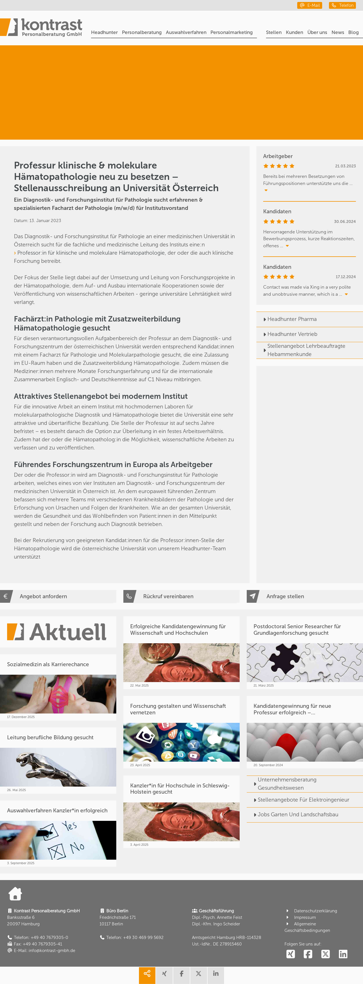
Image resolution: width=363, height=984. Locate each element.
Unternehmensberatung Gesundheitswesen (281, 783)
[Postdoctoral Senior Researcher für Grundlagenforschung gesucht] (305, 652)
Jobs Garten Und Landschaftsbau (292, 814)
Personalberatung (142, 32)
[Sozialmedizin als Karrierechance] (58, 687)
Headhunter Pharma (286, 319)
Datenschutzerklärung (310, 910)
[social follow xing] (290, 954)
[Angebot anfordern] (58, 596)
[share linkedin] (216, 975)
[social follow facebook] (308, 954)
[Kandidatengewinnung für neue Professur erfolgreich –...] (305, 732)
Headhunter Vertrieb (286, 334)
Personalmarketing (231, 32)
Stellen (274, 32)
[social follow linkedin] (343, 954)
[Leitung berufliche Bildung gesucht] (58, 760)
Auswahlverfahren (186, 32)
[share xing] (164, 975)
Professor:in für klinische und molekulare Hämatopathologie (91, 253)
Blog (353, 32)
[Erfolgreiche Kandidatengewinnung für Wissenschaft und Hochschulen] (181, 652)
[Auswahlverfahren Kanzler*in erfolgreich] (58, 833)
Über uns (317, 32)
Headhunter (104, 32)
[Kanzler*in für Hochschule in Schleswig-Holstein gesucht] (181, 812)
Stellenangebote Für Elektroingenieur (298, 799)
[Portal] (41, 28)
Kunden (294, 32)
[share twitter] (198, 975)
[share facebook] (181, 975)
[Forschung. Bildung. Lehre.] (299, 118)
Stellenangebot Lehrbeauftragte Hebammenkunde (300, 350)
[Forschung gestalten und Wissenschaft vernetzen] (181, 732)
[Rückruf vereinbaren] (181, 596)
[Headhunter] (305, 67)
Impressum (300, 917)
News (338, 32)
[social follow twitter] (326, 954)
